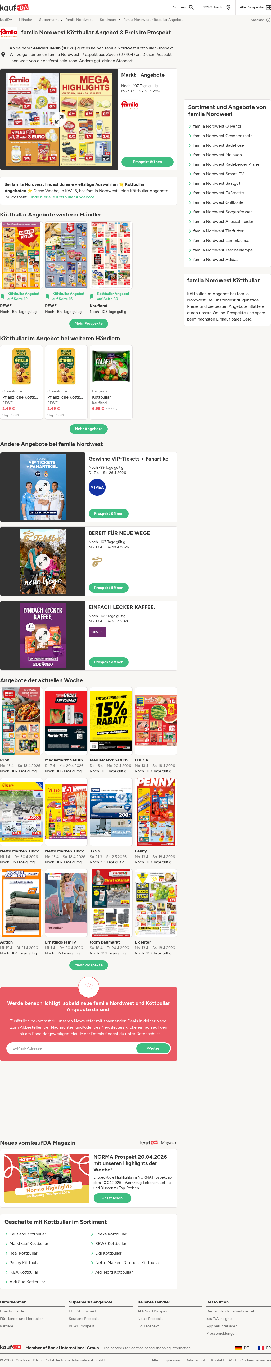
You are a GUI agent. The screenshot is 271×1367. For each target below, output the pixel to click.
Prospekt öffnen (147, 162)
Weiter (153, 1048)
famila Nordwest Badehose (216, 145)
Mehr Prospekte (89, 323)
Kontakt (217, 1360)
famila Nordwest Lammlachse (218, 240)
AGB (232, 1360)
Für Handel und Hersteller (21, 1318)
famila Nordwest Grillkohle (215, 202)
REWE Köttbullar (108, 1243)
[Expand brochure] (59, 119)
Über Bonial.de (12, 1311)
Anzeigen (261, 19)
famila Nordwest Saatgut (214, 183)
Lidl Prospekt (148, 1326)
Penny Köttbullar (22, 1262)
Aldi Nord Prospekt (153, 1311)
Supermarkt (49, 20)
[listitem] (21, 267)
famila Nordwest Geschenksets (220, 135)
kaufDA (6, 20)
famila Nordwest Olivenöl (214, 126)
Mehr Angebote (89, 429)
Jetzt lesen (112, 1198)
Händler (25, 20)
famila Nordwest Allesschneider (220, 221)
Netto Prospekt (150, 1318)
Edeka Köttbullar (108, 1234)
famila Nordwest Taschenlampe (220, 249)
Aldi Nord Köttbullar (111, 1272)
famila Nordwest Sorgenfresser (220, 211)
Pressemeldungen (221, 1333)
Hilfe (154, 1360)
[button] (88, 119)
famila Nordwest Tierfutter (215, 230)
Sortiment (108, 20)
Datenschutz (148, 1033)
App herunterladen (221, 1326)
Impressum (171, 1360)
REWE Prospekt (81, 1326)
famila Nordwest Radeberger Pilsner (224, 164)
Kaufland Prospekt (84, 1318)
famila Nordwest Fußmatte (216, 192)
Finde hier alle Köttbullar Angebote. (62, 197)
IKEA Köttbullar (21, 1272)
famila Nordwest (79, 20)
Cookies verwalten (255, 1360)
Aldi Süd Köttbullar (24, 1281)
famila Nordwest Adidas (213, 259)
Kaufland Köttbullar (25, 1234)
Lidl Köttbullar (105, 1253)
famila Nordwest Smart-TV (216, 173)
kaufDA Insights (219, 1318)
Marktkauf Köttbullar (26, 1243)
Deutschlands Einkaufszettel (230, 1311)
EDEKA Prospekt (82, 1311)
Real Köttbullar (20, 1253)
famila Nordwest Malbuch (215, 154)
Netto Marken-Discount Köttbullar (125, 1262)
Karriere (6, 1326)
